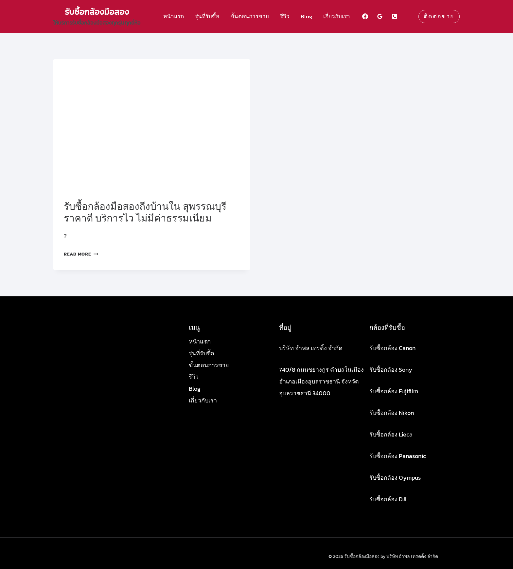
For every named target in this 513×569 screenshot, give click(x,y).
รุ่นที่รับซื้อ (207, 16)
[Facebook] (365, 16)
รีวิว (285, 16)
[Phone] (394, 16)
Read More (81, 254)
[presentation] (151, 124)
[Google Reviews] (380, 16)
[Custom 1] (409, 16)
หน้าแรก (173, 16)
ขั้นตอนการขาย (249, 16)
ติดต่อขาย (439, 16)
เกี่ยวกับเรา (336, 16)
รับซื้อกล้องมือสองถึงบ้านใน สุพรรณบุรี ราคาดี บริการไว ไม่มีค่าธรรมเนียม (145, 212)
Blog (306, 16)
